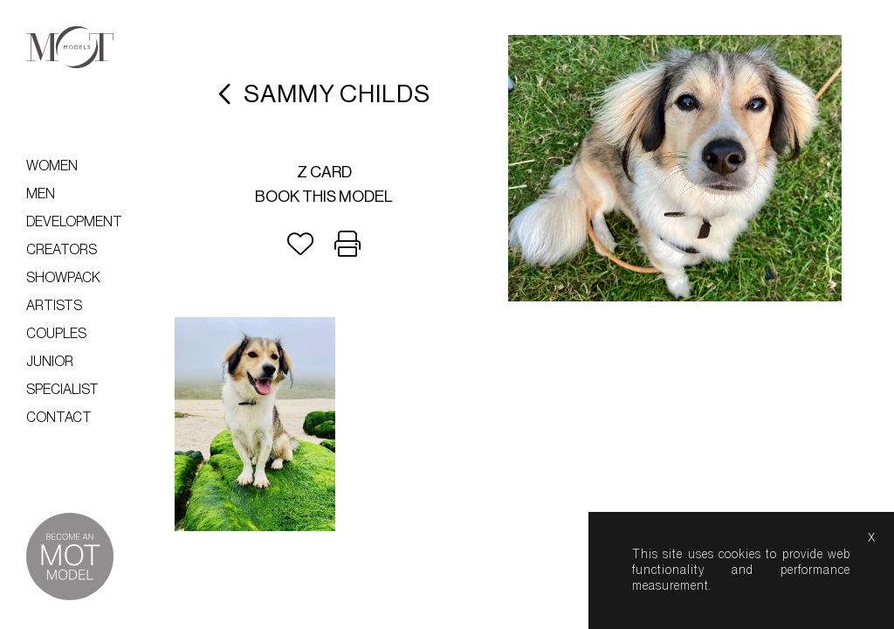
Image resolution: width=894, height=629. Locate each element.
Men (40, 194)
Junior (49, 362)
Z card (324, 172)
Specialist (62, 390)
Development (74, 222)
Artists (54, 306)
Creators (61, 250)
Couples (56, 334)
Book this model (324, 196)
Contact (59, 418)
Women (52, 166)
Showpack (63, 278)
